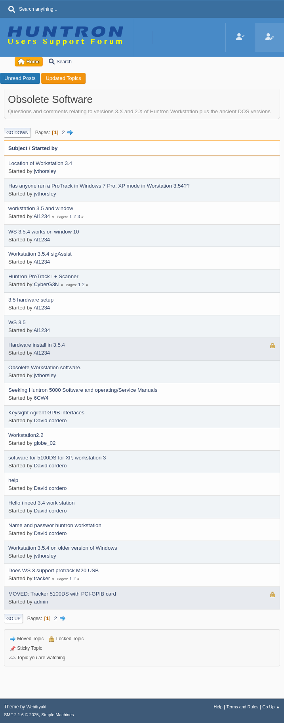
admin (41, 602)
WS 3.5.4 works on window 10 (43, 232)
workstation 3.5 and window (40, 208)
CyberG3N (46, 284)
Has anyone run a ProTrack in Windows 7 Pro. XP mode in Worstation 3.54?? (99, 186)
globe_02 (44, 443)
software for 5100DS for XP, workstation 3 (57, 458)
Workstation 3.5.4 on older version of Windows (62, 548)
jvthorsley (45, 171)
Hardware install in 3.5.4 (36, 345)
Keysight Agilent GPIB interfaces (46, 413)
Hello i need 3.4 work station (41, 503)
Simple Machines (57, 714)
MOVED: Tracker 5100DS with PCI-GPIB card (62, 594)
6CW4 (41, 398)
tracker (42, 578)
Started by (44, 148)
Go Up (13, 618)
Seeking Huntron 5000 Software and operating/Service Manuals (82, 390)
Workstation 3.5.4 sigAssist (40, 254)
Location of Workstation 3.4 (40, 163)
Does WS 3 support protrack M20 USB (53, 570)
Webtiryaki (36, 706)
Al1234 (42, 216)
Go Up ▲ (271, 706)
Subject (17, 148)
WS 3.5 (17, 322)
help (13, 480)
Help (218, 706)
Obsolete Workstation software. (45, 367)
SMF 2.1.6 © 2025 (21, 714)
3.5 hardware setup (30, 300)
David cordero (50, 420)
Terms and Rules (243, 706)
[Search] (12, 10)
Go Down (17, 132)
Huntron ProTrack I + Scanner (43, 276)
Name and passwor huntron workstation (54, 525)
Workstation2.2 (26, 435)
